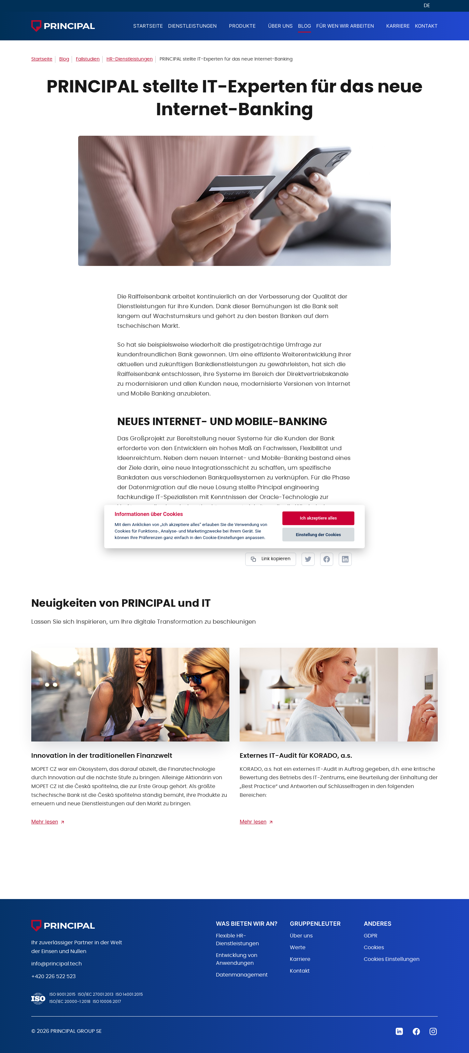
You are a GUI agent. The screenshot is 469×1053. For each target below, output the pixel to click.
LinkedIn (345, 559)
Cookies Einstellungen (391, 959)
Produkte (242, 26)
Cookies (374, 947)
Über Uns (280, 26)
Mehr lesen (44, 821)
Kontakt (426, 26)
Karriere (398, 26)
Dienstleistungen (192, 26)
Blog (304, 26)
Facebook (326, 559)
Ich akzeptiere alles (318, 518)
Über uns (301, 935)
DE (427, 5)
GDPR (370, 935)
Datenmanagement (242, 974)
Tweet (308, 559)
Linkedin (399, 1031)
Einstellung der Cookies (318, 534)
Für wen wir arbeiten (345, 26)
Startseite (148, 26)
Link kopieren (275, 559)
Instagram (433, 1031)
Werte (298, 947)
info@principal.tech (56, 963)
